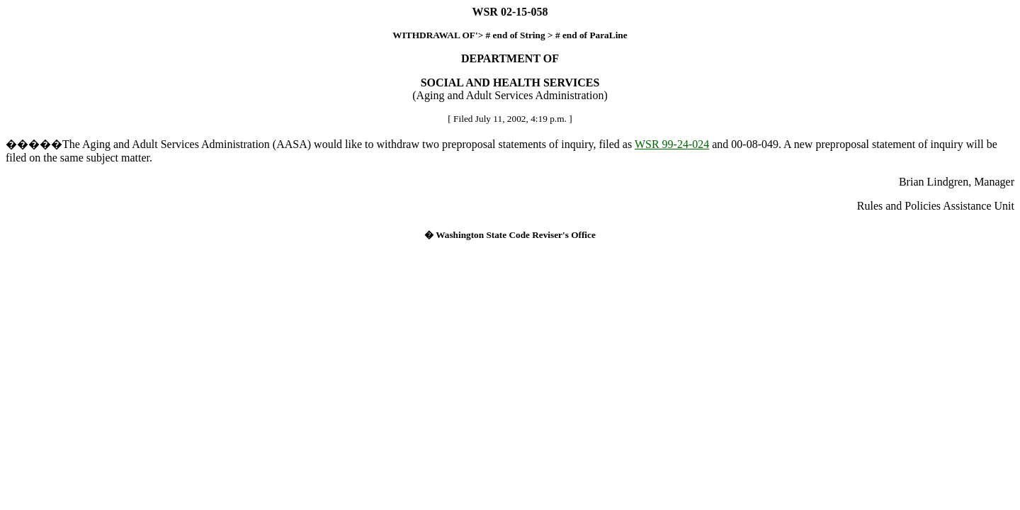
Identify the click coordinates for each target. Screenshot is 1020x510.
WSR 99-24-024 (672, 144)
